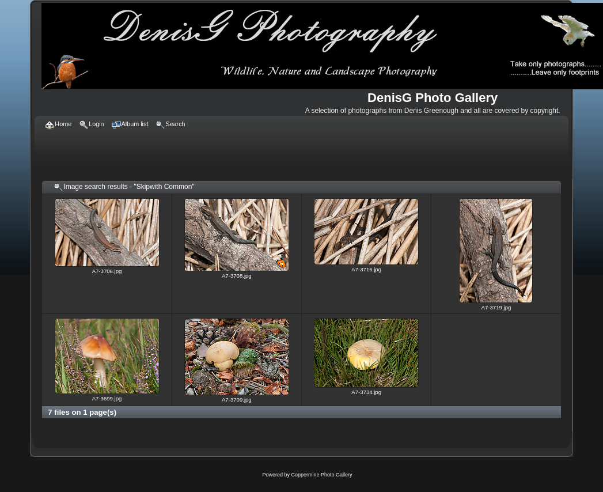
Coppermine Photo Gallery (321, 475)
